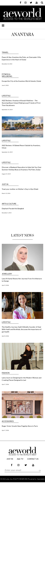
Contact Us (32, 459)
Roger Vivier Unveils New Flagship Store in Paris (20, 426)
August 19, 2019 (6, 174)
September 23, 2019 (7, 109)
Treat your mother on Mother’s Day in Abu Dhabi (20, 189)
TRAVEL (5, 52)
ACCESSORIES (8, 421)
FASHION (5, 373)
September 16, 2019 (7, 152)
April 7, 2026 (5, 384)
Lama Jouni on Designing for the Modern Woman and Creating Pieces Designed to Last (21, 379)
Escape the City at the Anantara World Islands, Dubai (21, 81)
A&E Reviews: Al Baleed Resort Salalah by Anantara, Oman (21, 146)
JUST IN (5, 184)
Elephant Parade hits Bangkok (13, 208)
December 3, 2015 (7, 212)
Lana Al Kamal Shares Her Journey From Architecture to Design (22, 280)
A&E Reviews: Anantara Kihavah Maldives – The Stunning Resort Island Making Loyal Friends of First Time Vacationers (21, 102)
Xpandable (41, 479)
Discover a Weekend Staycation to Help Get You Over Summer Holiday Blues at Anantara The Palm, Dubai (21, 168)
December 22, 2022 (7, 64)
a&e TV (20, 459)
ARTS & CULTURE (9, 204)
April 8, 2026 (5, 336)
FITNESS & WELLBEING (7, 75)
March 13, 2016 (6, 193)
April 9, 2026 (5, 285)
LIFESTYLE (6, 96)
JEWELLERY (7, 274)
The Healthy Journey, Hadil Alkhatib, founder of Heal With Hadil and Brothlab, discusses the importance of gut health (21, 329)
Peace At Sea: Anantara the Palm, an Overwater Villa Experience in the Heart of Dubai (21, 58)
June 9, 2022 (5, 85)
